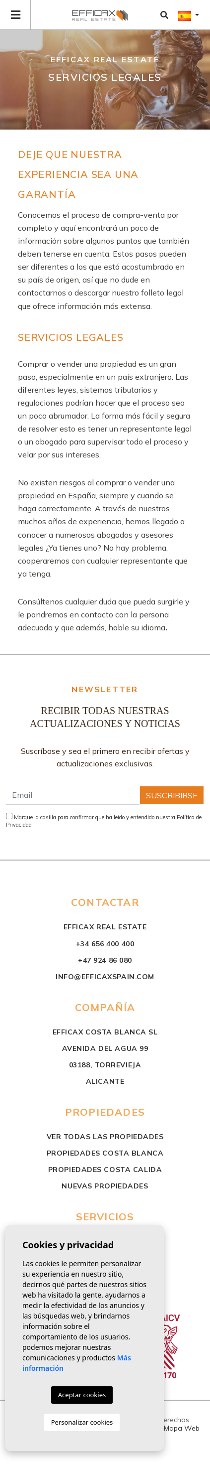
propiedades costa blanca (105, 1153)
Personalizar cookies (82, 1422)
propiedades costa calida (105, 1169)
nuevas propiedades (105, 1185)
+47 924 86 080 (105, 960)
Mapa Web (182, 1428)
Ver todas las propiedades (105, 1136)
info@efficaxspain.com (105, 976)
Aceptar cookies (82, 1394)
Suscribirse (172, 795)
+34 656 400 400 (105, 943)
